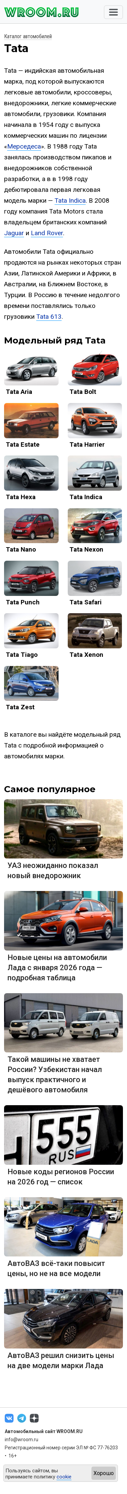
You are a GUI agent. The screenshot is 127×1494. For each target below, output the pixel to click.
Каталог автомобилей (28, 36)
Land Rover (47, 233)
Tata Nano (21, 549)
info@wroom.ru (21, 1439)
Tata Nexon (86, 549)
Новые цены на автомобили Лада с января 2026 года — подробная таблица (57, 967)
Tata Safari (85, 602)
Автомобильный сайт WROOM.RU (44, 1431)
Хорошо (103, 1473)
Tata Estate (23, 444)
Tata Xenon (86, 655)
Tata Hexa (21, 497)
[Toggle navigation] (113, 12)
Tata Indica (70, 200)
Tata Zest (20, 707)
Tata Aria (19, 392)
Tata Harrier (87, 444)
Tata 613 (49, 316)
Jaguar (14, 233)
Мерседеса (24, 146)
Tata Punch (23, 602)
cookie (64, 1477)
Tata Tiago (22, 655)
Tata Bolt (82, 392)
